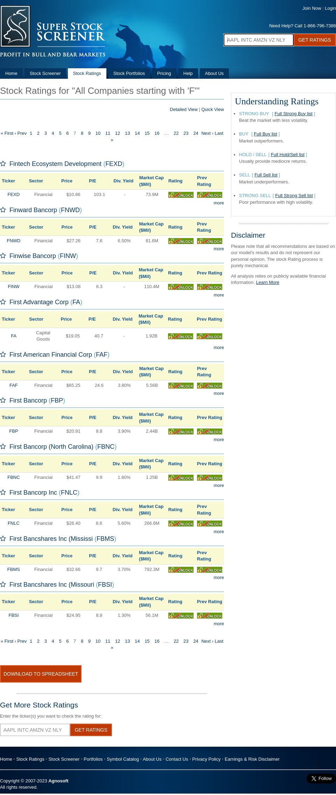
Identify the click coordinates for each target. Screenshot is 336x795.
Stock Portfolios (129, 73)
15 (147, 133)
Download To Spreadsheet (41, 674)
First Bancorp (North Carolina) (51, 446)
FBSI (105, 584)
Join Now (311, 8)
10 (98, 133)
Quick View (212, 109)
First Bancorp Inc (33, 492)
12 (117, 133)
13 (127, 133)
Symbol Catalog (123, 759)
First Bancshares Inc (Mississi (51, 538)
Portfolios (93, 759)
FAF (101, 354)
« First (7, 133)
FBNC (105, 446)
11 (107, 133)
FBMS (105, 538)
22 (176, 133)
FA (76, 302)
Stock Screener (45, 73)
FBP (57, 400)
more (219, 202)
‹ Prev (21, 133)
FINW (68, 255)
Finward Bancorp (33, 210)
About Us (214, 73)
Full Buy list (265, 134)
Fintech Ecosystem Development (55, 163)
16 (156, 133)
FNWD (70, 210)
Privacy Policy (206, 759)
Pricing (164, 73)
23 (185, 133)
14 (137, 133)
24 (195, 133)
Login (330, 8)
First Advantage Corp (39, 302)
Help (188, 73)
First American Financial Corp (50, 354)
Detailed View (183, 109)
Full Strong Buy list (294, 113)
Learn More (267, 282)
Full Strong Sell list (294, 195)
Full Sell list (266, 174)
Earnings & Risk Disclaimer (252, 759)
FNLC (69, 492)
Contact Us (177, 759)
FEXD (113, 163)
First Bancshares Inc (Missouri (51, 584)
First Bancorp (28, 400)
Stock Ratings (87, 73)
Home (11, 73)
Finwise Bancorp (32, 255)
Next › (207, 133)
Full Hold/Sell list (287, 154)
